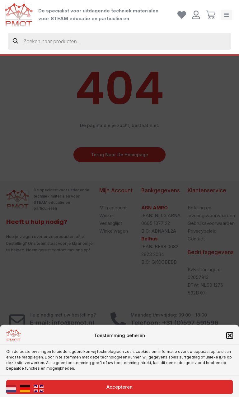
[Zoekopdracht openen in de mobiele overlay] (119, 41)
